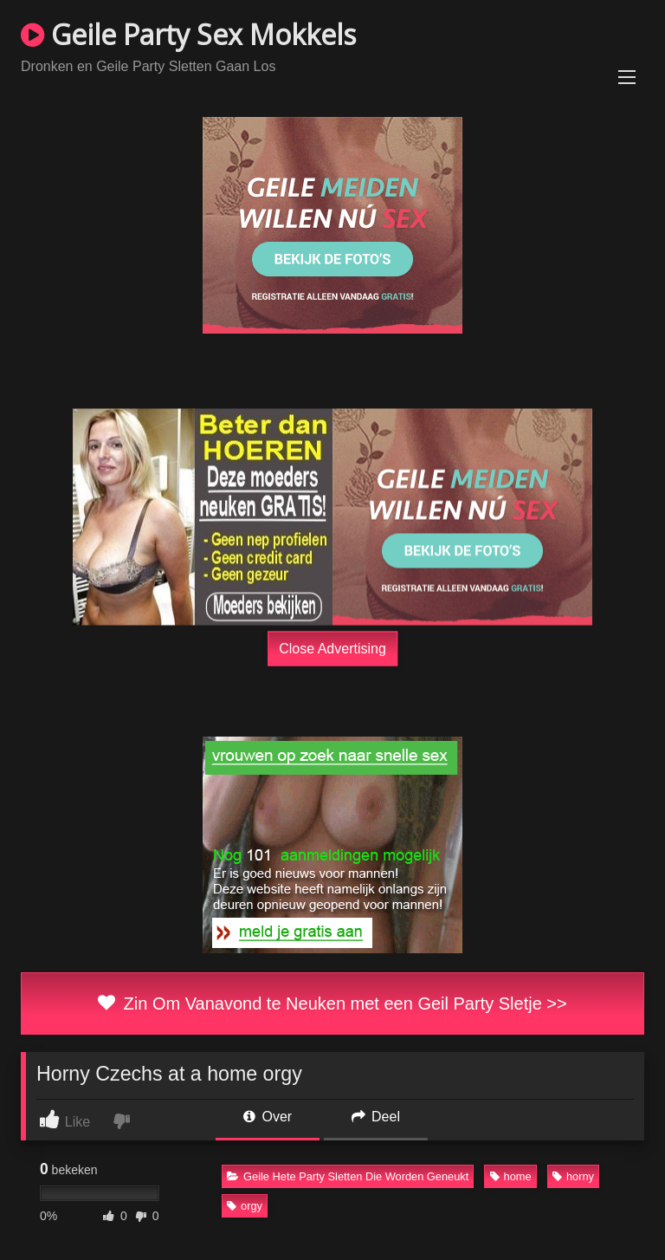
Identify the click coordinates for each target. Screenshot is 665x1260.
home (511, 1176)
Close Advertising (332, 647)
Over (267, 1116)
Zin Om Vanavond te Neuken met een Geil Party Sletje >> (332, 1003)
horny (573, 1176)
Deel (376, 1116)
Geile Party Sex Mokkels (188, 34)
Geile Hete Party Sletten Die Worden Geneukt (347, 1176)
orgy (244, 1205)
